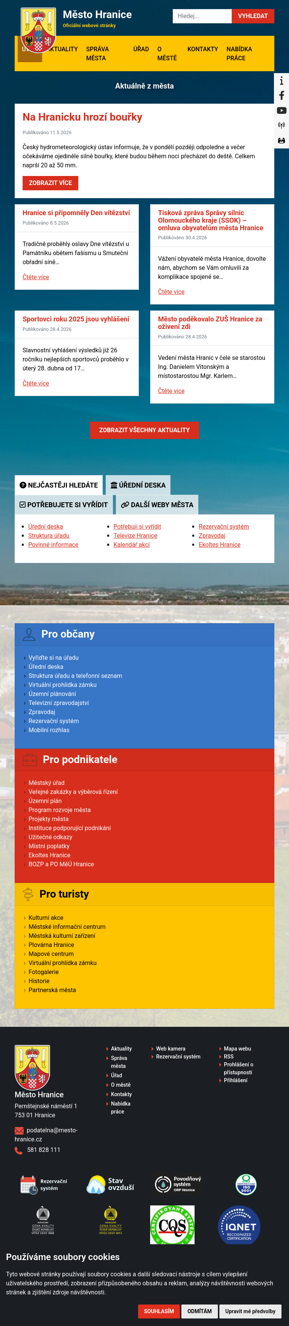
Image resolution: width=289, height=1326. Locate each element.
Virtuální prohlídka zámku (63, 684)
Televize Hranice (135, 535)
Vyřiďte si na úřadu (54, 657)
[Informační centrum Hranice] (281, 80)
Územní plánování (52, 693)
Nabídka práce (239, 54)
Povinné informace (53, 544)
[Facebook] (281, 95)
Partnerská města (52, 990)
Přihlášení (236, 1080)
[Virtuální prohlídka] (281, 140)
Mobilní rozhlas (49, 730)
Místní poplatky (49, 846)
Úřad (141, 49)
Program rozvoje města (60, 810)
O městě (167, 54)
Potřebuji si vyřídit (137, 526)
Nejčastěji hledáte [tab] (59, 485)
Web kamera (171, 1049)
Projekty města (48, 819)
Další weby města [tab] (157, 505)
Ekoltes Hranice (219, 544)
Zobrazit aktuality (144, 430)
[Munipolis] (281, 125)
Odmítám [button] (199, 1311)
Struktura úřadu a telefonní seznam (75, 675)
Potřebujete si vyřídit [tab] (64, 505)
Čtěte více (36, 277)
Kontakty (202, 49)
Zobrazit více (50, 183)
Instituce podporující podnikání (70, 828)
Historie (39, 981)
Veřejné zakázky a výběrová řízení (73, 791)
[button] (253, 16)
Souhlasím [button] (159, 1311)
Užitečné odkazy (50, 837)
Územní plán (45, 800)
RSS (229, 1057)
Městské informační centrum (67, 926)
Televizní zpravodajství (59, 703)
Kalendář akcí (132, 544)
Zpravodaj (212, 535)
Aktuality (62, 49)
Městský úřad (47, 782)
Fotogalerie (44, 972)
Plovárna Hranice (51, 944)
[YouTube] (281, 110)
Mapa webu (237, 1049)
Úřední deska (45, 526)
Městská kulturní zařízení (62, 935)
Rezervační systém (224, 526)
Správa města (97, 54)
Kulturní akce (46, 917)
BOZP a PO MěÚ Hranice (61, 864)
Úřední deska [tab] (138, 485)
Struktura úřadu (48, 535)
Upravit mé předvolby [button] (250, 1311)
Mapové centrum (51, 953)
